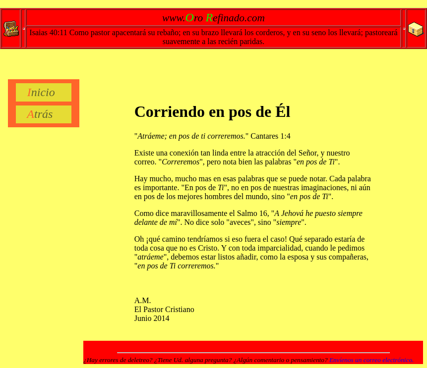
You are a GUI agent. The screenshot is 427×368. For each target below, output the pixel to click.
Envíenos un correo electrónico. (371, 360)
